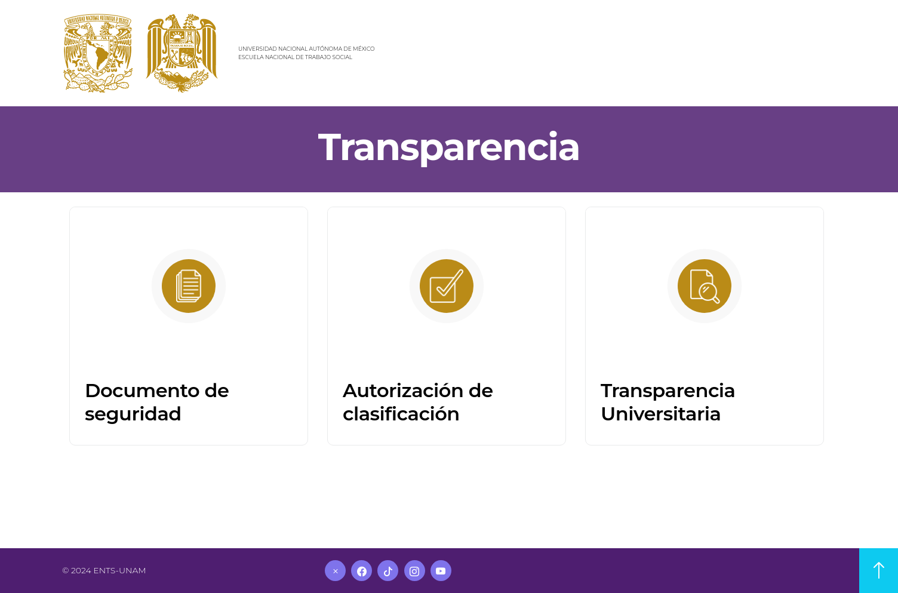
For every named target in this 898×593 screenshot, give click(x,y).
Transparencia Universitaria (668, 402)
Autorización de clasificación (418, 402)
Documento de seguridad (157, 402)
